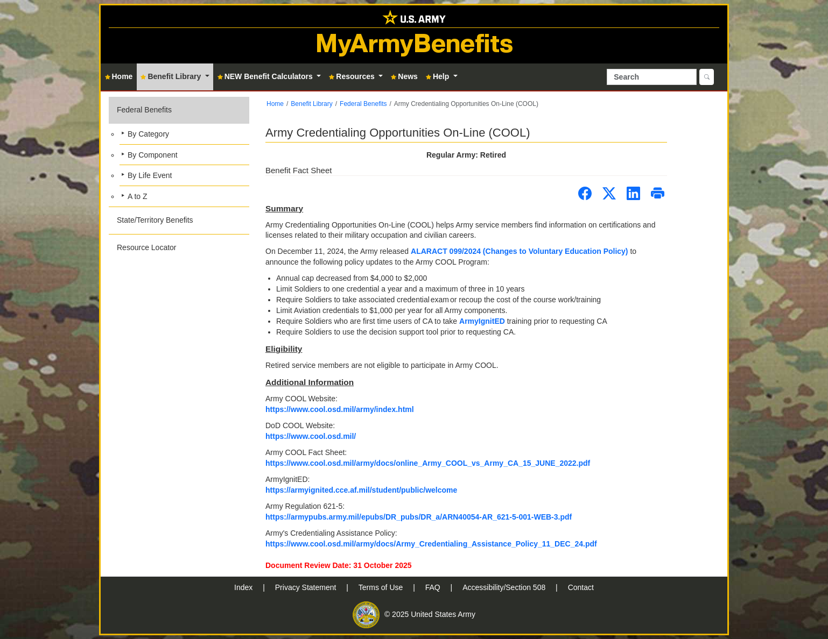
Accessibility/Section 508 (505, 587)
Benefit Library (311, 104)
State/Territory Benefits (155, 220)
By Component (153, 155)
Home (275, 104)
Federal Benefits (144, 109)
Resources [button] (352, 76)
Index (244, 587)
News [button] (404, 76)
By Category (148, 134)
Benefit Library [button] (172, 76)
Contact (581, 587)
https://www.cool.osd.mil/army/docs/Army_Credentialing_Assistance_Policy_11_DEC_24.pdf (431, 543)
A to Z (138, 196)
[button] (179, 152)
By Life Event (150, 175)
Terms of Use (382, 587)
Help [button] (438, 76)
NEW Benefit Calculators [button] (266, 76)
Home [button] (119, 76)
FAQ (434, 587)
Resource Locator (147, 247)
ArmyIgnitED (482, 321)
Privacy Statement (307, 587)
